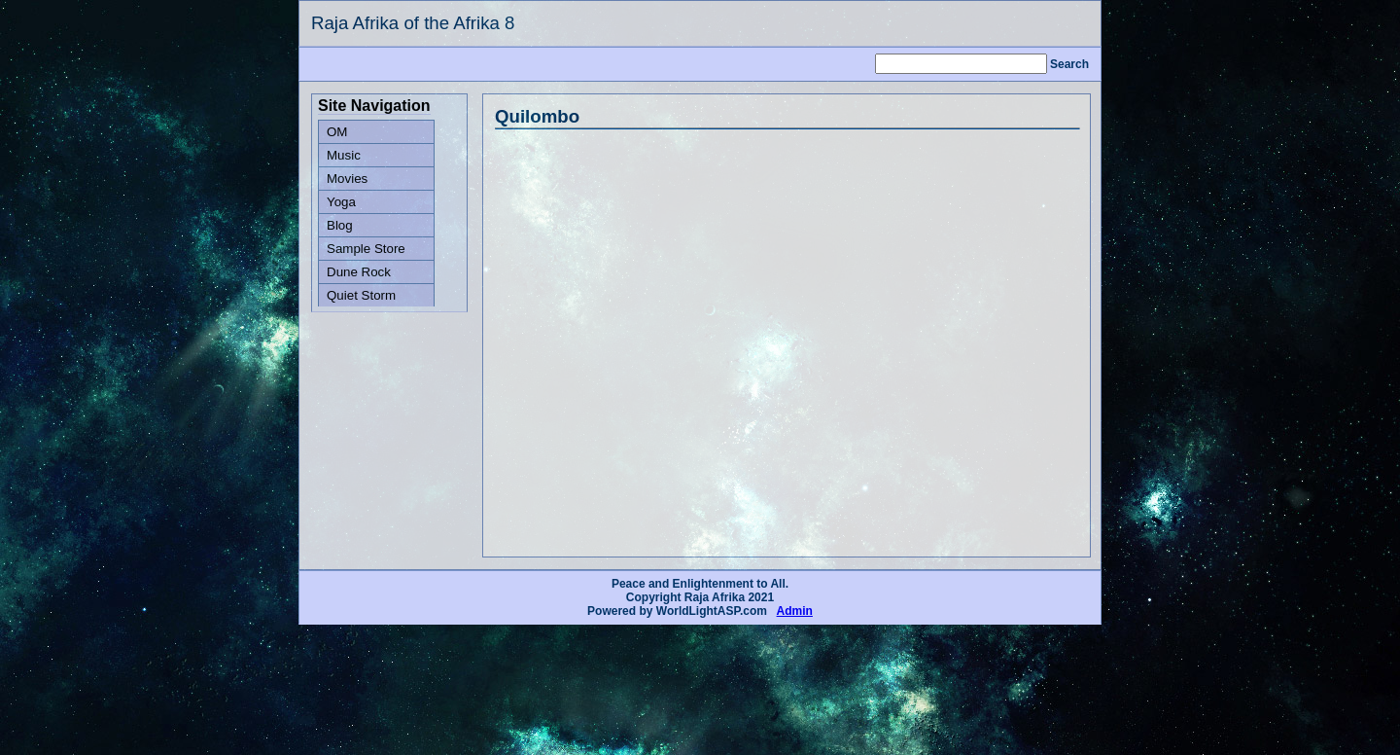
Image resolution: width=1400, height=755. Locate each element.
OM (337, 132)
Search (1069, 64)
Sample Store (366, 248)
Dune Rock (359, 272)
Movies (347, 178)
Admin (795, 611)
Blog (340, 225)
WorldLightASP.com (711, 611)
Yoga (341, 202)
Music (344, 155)
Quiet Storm (361, 295)
